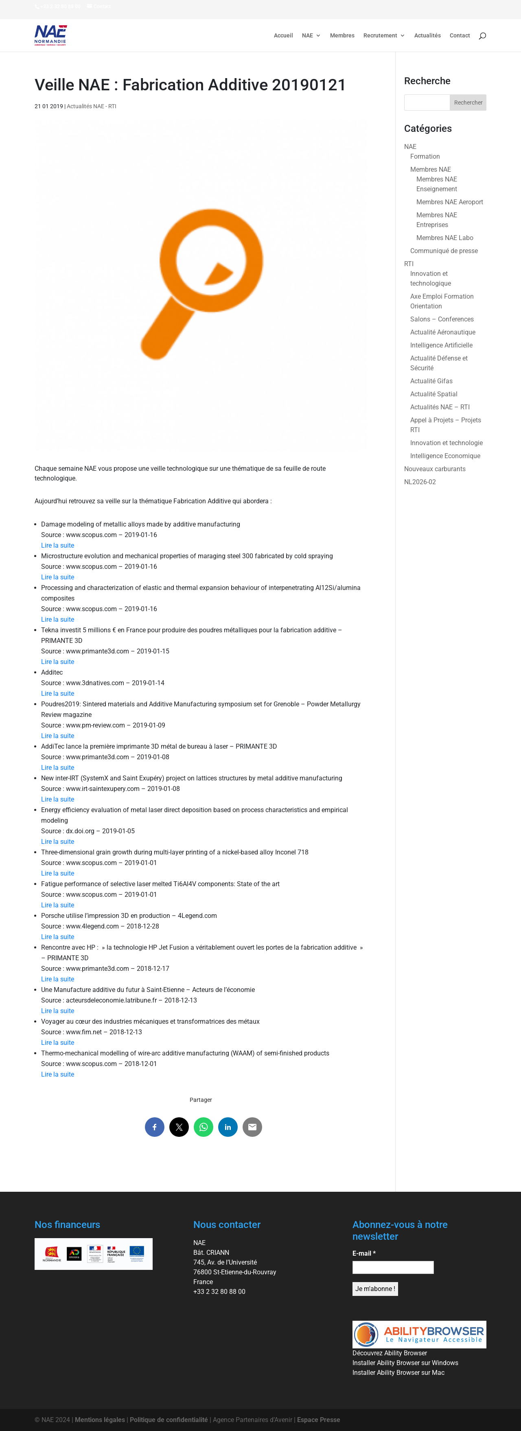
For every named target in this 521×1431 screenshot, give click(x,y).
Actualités (427, 36)
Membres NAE (430, 169)
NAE (307, 36)
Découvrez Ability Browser (389, 1353)
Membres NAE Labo (444, 238)
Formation (425, 156)
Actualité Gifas (431, 381)
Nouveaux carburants (435, 469)
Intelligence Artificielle (441, 345)
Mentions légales (100, 1420)
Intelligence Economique (445, 456)
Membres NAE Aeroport (449, 202)
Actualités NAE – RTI (440, 407)
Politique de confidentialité (169, 1420)
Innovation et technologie (446, 443)
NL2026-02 (420, 482)
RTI (409, 264)
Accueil (283, 36)
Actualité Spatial (434, 394)
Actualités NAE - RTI (91, 106)
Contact (460, 36)
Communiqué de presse (444, 251)
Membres (342, 36)
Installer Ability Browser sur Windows (405, 1363)
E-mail (364, 1253)
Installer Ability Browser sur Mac (398, 1372)
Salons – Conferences (442, 319)
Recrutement (380, 36)
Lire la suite (57, 545)
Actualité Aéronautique (442, 332)
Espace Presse (318, 1420)
